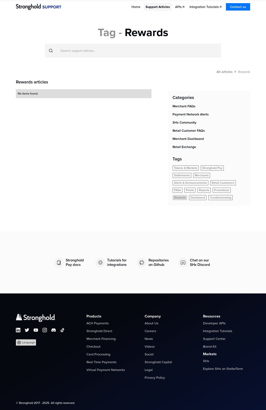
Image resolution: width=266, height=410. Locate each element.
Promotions (221, 190)
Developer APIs (214, 323)
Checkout (93, 347)
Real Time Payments (101, 362)
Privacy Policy (155, 378)
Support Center (214, 339)
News (149, 339)
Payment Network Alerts (191, 114)
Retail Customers (223, 183)
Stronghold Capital (158, 362)
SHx (206, 361)
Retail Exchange (184, 147)
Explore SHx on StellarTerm (223, 369)
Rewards (180, 197)
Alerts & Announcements (190, 183)
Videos (150, 347)
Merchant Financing (101, 339)
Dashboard (197, 197)
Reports (204, 190)
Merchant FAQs (184, 106)
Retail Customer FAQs (189, 131)
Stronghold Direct (99, 331)
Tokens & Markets (185, 168)
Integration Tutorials (217, 331)
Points (190, 190)
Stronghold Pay (212, 168)
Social (149, 354)
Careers (150, 331)
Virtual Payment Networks (105, 370)
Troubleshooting (220, 197)
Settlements (182, 175)
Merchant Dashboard (188, 139)
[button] (26, 342)
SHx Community (184, 122)
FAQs (177, 190)
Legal (149, 370)
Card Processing (98, 354)
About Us (151, 323)
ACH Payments (97, 323)
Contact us (238, 7)
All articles (224, 72)
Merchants (202, 175)
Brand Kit (209, 347)
